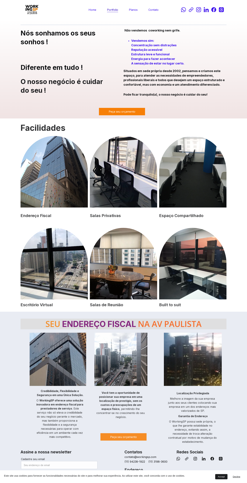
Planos (133, 9)
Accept (221, 476)
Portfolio (112, 9)
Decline (236, 476)
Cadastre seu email (35, 459)
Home (92, 9)
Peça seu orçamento (122, 111)
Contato (153, 9)
